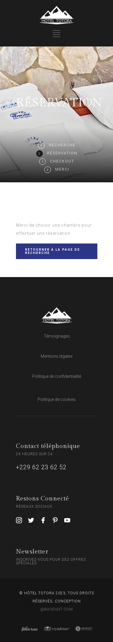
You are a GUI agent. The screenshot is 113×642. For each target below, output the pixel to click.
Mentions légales (57, 356)
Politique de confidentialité (56, 376)
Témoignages (57, 336)
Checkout (62, 161)
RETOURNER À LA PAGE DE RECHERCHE (52, 251)
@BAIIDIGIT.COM (56, 609)
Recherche (62, 145)
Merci (62, 169)
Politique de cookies (57, 399)
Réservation (62, 153)
